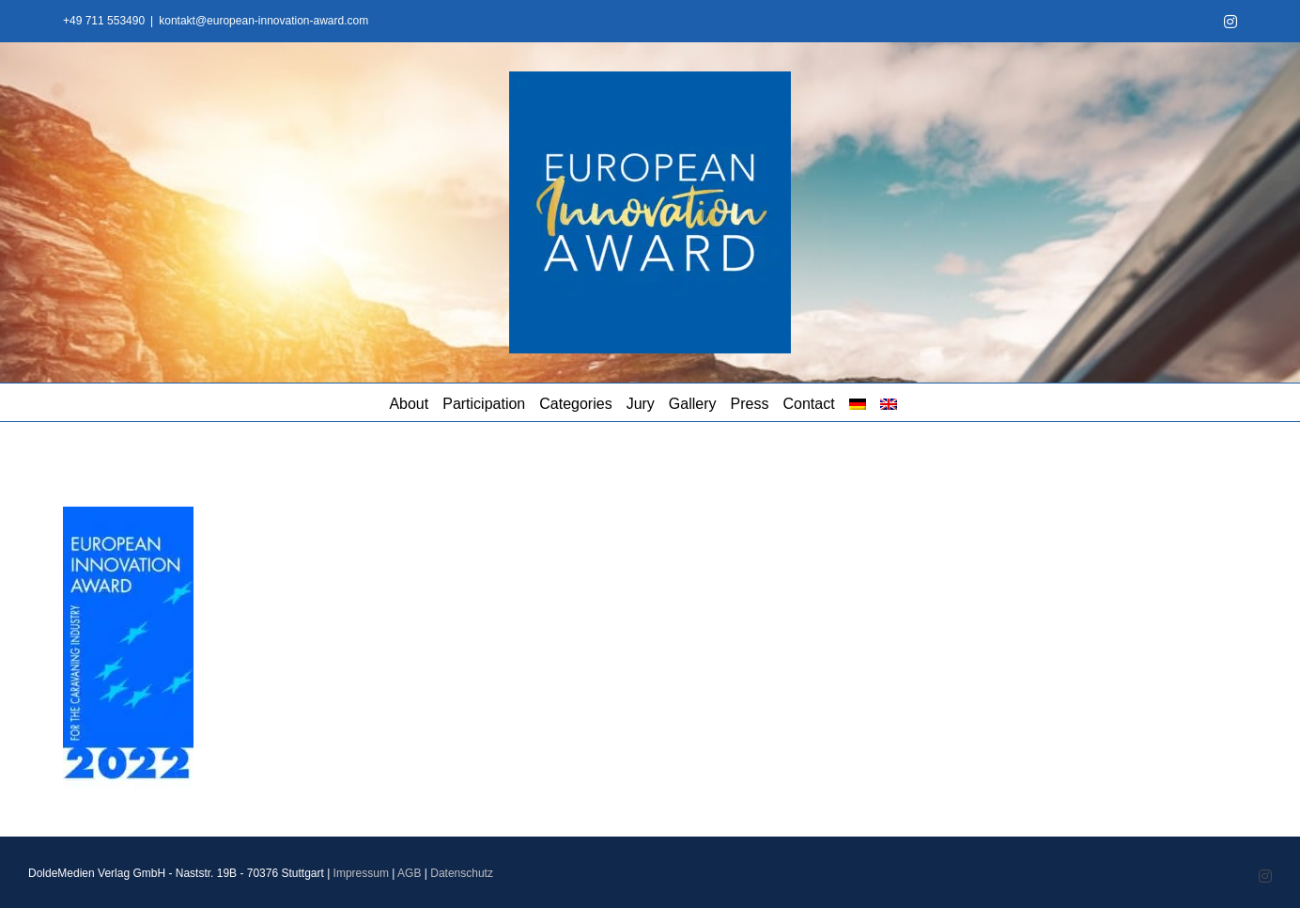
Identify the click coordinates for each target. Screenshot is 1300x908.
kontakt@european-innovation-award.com (263, 20)
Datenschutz (461, 873)
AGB (409, 873)
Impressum (361, 873)
